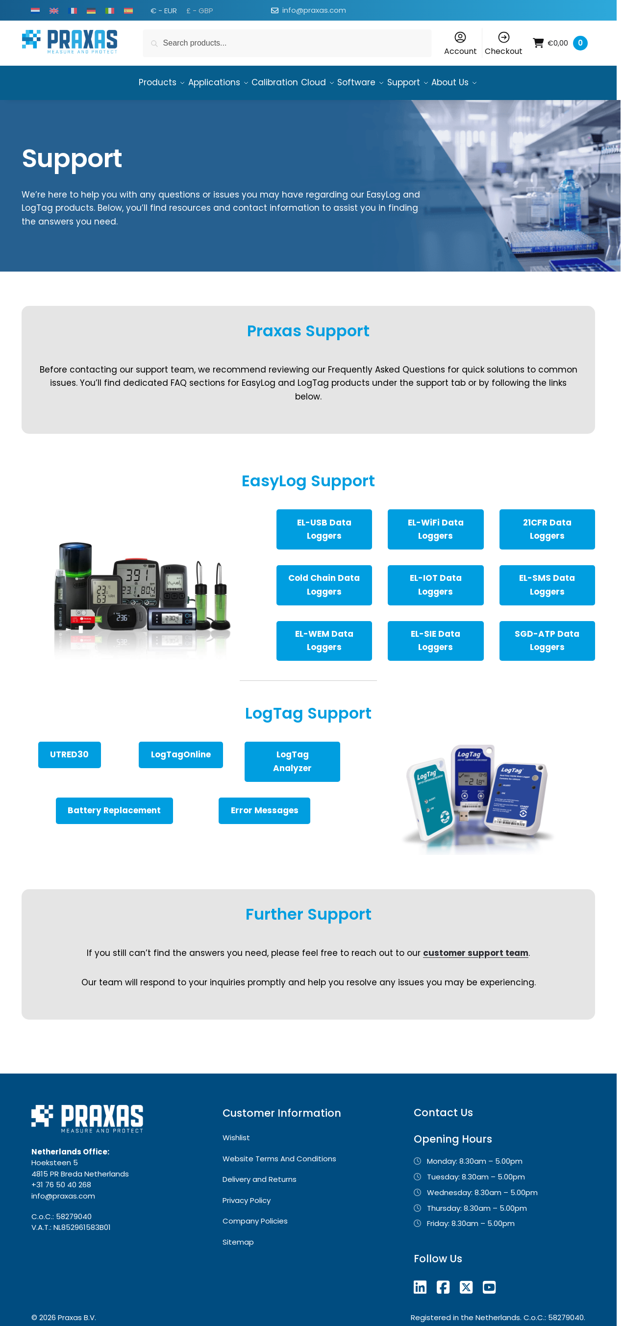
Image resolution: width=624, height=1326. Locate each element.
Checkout (504, 43)
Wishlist (236, 1133)
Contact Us (443, 1108)
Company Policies (255, 1216)
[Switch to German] (91, 10)
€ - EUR (163, 10)
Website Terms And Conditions (279, 1154)
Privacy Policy (247, 1196)
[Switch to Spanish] (128, 10)
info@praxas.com (314, 10)
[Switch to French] (72, 10)
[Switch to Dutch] (35, 10)
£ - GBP (199, 10)
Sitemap (238, 1237)
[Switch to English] (54, 10)
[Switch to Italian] (109, 10)
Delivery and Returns (260, 1175)
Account (460, 43)
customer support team (475, 948)
